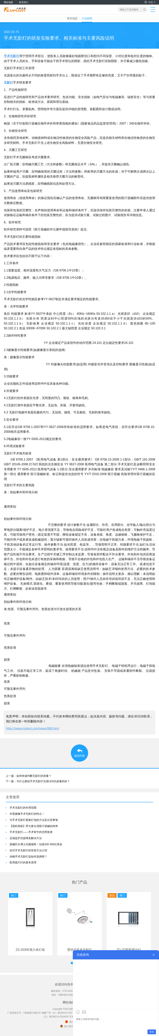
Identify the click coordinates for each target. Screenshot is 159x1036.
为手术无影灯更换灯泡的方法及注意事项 (34, 819)
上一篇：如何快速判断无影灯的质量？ (28, 775)
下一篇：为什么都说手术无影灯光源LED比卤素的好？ (38, 781)
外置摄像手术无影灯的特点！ (27, 813)
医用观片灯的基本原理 (23, 862)
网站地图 (8, 2)
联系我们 (23, 2)
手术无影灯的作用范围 (23, 807)
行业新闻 (87, 18)
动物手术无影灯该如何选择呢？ (28, 856)
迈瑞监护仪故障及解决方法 (26, 838)
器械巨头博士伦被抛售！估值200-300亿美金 (36, 844)
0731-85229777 (70, 991)
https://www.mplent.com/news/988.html (32, 728)
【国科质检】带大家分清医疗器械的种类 (34, 826)
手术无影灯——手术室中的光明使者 (31, 832)
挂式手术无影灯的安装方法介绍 (28, 850)
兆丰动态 (72, 18)
